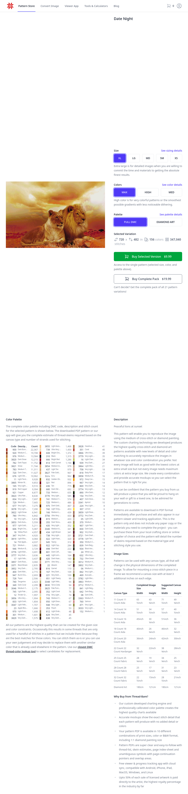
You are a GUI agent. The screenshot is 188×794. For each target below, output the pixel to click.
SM (162, 158)
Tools (96, 6)
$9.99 (147, 256)
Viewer (72, 6)
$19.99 (148, 279)
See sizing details (171, 150)
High (148, 192)
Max (124, 192)
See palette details (171, 214)
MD (148, 158)
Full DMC (130, 222)
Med (171, 192)
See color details (172, 184)
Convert (50, 6)
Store (26, 6)
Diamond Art (166, 222)
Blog (116, 6)
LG (133, 158)
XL (119, 158)
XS (176, 158)
